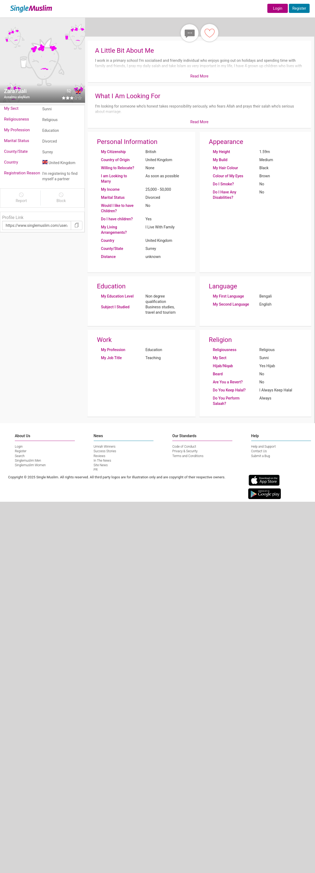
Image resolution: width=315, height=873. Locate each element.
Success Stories (105, 451)
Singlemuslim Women (30, 465)
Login (277, 8)
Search (19, 456)
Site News (101, 465)
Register (299, 8)
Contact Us (259, 451)
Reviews (100, 456)
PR (96, 470)
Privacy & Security (185, 451)
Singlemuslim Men (28, 460)
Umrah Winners (105, 446)
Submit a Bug (260, 456)
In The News (102, 460)
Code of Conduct (184, 446)
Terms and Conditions (188, 456)
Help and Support (263, 446)
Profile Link (12, 217)
